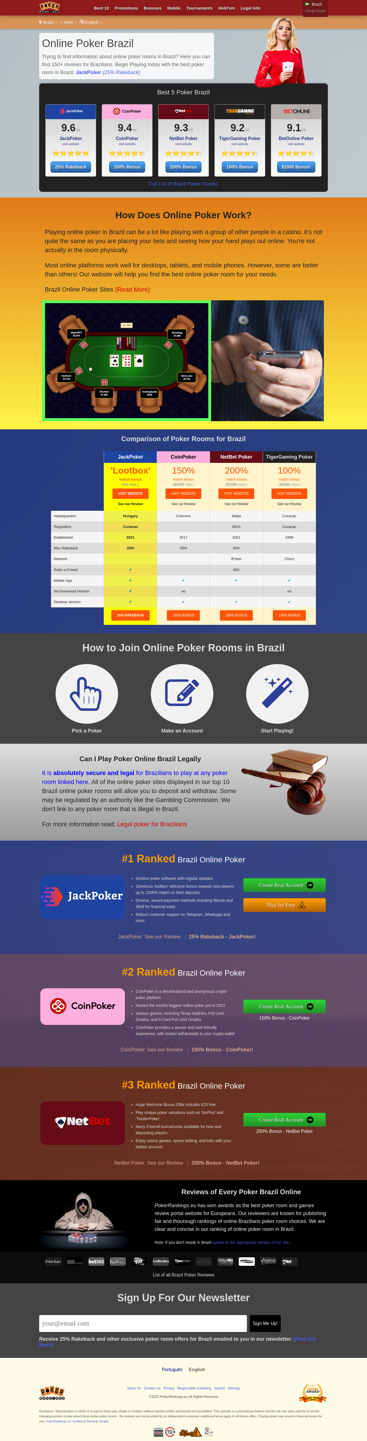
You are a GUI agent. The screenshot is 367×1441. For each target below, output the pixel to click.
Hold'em (226, 8)
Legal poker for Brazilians (144, 821)
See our (130, 504)
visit (130, 494)
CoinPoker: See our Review (152, 1056)
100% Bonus (239, 167)
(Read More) (131, 286)
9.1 (294, 128)
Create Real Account (288, 886)
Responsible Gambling (194, 1388)
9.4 (125, 128)
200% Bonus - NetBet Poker (291, 1130)
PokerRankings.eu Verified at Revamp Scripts (77, 1421)
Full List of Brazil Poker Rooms (183, 184)
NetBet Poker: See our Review (148, 1170)
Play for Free (288, 904)
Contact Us (152, 1388)
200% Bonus (183, 167)
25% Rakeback (70, 167)
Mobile (174, 8)
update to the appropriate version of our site (256, 1240)
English (91, 22)
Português (172, 1369)
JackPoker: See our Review (149, 943)
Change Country (315, 10)
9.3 (181, 128)
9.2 (238, 128)
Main (68, 22)
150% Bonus (127, 167)
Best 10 (101, 8)
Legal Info (250, 8)
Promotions (126, 8)
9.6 (68, 128)
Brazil (48, 22)
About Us (134, 1388)
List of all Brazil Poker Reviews (184, 1275)
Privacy (168, 1388)
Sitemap (233, 1388)
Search (219, 1388)
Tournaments (199, 8)
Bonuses (153, 8)
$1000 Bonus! (296, 167)
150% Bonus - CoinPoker (291, 1017)
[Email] (143, 1323)
